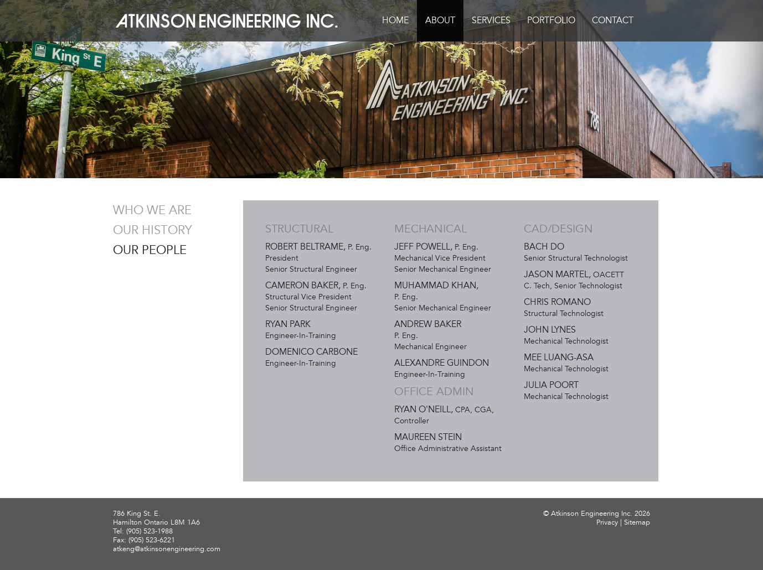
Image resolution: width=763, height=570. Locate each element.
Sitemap (637, 522)
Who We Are (152, 210)
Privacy (607, 522)
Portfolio (551, 20)
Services (491, 20)
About (440, 20)
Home (395, 20)
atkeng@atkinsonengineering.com (166, 549)
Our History (152, 230)
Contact (612, 20)
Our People (150, 250)
